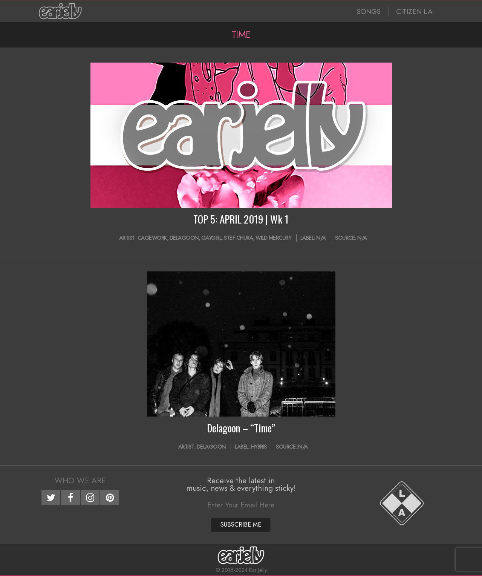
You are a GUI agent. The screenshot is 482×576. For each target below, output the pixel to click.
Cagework (152, 238)
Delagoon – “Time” (241, 427)
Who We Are (80, 480)
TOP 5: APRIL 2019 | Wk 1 (241, 219)
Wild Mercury (273, 238)
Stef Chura (238, 238)
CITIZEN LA (414, 11)
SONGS (369, 11)
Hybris (259, 446)
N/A (321, 238)
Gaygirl (211, 238)
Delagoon (184, 238)
